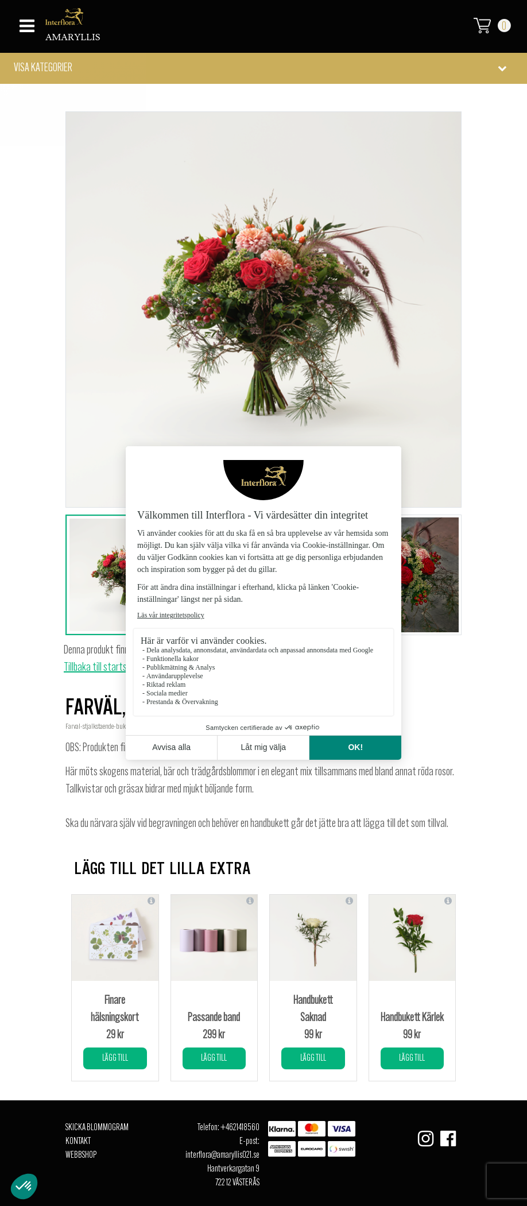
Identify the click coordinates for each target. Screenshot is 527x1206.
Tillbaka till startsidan (102, 668)
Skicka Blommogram (97, 1127)
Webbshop (80, 1155)
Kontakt (78, 1141)
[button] (263, 68)
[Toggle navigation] (25, 23)
